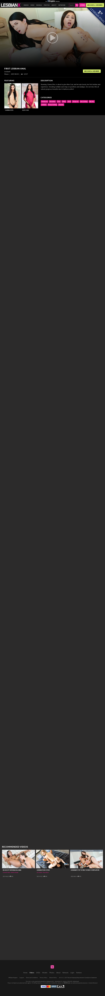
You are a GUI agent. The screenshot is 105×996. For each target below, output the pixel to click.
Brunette (52, 101)
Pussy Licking (52, 105)
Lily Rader (39, 872)
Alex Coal (25, 110)
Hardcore (44, 101)
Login (82, 5)
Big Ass (91, 101)
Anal (69, 101)
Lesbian (44, 105)
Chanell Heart (6, 872)
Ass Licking (83, 101)
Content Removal (93, 983)
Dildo (64, 101)
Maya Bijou (46, 872)
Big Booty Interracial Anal (12, 870)
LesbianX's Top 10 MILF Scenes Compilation (85, 870)
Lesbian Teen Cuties (43, 870)
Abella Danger (14, 872)
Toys (58, 101)
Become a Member (91, 71)
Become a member (95, 5)
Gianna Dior (9, 110)
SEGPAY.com (67, 983)
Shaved (61, 105)
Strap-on (75, 101)
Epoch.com (16, 983)
